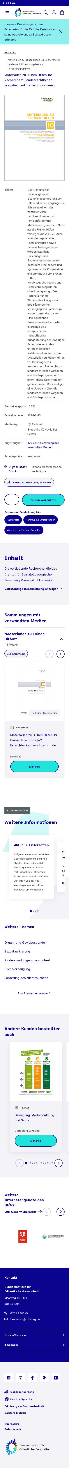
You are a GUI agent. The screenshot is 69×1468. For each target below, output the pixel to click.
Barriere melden (15, 1413)
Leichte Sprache (18, 1399)
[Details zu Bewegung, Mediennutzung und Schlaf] (36, 1141)
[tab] (31, 911)
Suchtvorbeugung (17, 969)
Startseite (10, 52)
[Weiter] (60, 654)
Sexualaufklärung (17, 951)
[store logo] (28, 12)
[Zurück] (19, 1163)
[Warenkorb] (62, 12)
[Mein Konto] (54, 12)
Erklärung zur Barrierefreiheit (24, 1406)
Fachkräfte (13, 519)
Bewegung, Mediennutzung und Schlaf (34, 1117)
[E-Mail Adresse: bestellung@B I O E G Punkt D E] (34, 1319)
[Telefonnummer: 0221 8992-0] (34, 1313)
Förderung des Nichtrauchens (26, 978)
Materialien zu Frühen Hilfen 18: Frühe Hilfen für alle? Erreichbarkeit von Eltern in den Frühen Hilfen (34, 740)
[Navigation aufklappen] (7, 12)
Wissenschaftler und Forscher (24, 530)
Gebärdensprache (19, 1392)
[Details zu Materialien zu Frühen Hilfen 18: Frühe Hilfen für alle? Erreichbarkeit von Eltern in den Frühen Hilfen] (34, 766)
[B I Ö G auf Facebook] (32, 1377)
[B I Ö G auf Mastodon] (44, 1377)
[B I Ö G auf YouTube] (56, 1377)
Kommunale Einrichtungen (40, 519)
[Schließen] (61, 32)
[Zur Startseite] (34, 1447)
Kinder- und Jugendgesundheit (27, 960)
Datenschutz (13, 1429)
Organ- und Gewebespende (24, 942)
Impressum (11, 1424)
